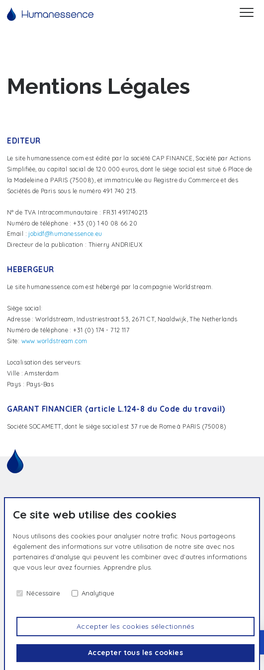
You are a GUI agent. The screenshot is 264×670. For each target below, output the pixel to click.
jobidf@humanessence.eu (65, 233)
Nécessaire (43, 593)
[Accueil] (50, 14)
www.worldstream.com (54, 341)
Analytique (98, 593)
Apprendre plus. (127, 567)
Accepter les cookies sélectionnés (135, 626)
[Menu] (246, 14)
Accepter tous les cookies (135, 652)
